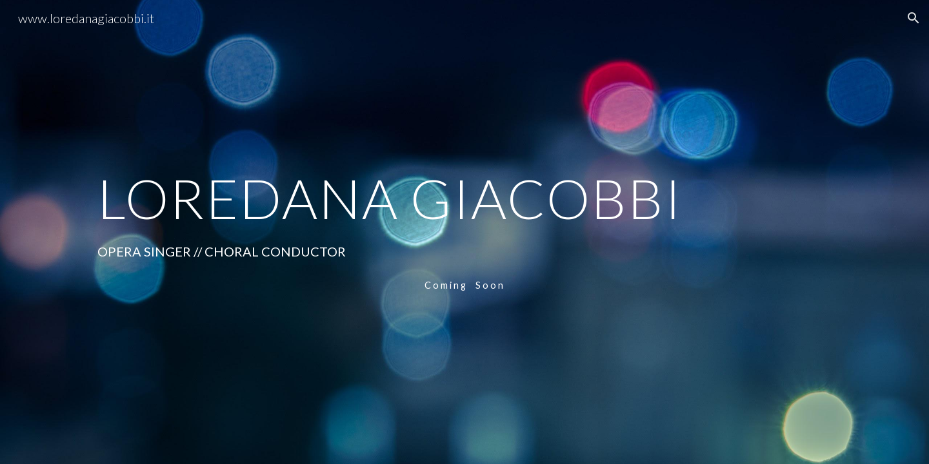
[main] (464, 198)
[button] (913, 18)
